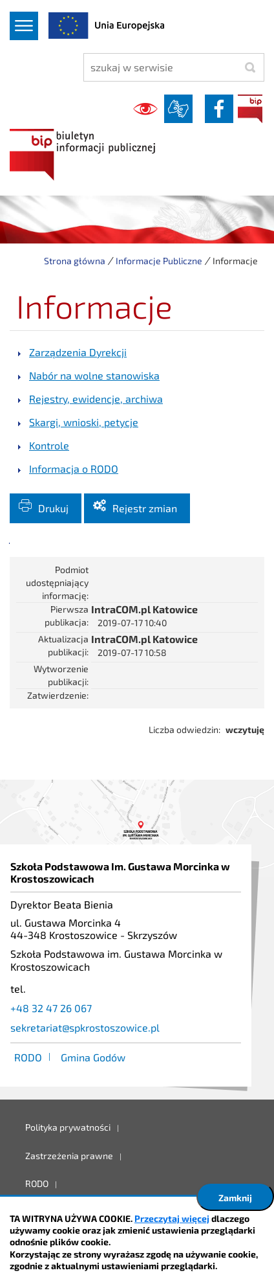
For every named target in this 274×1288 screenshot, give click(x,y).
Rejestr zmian (144, 508)
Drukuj (53, 508)
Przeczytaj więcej (171, 1218)
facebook (219, 109)
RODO (28, 1057)
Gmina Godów (93, 1057)
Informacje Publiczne (159, 260)
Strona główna (74, 260)
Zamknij (235, 1197)
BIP (250, 109)
